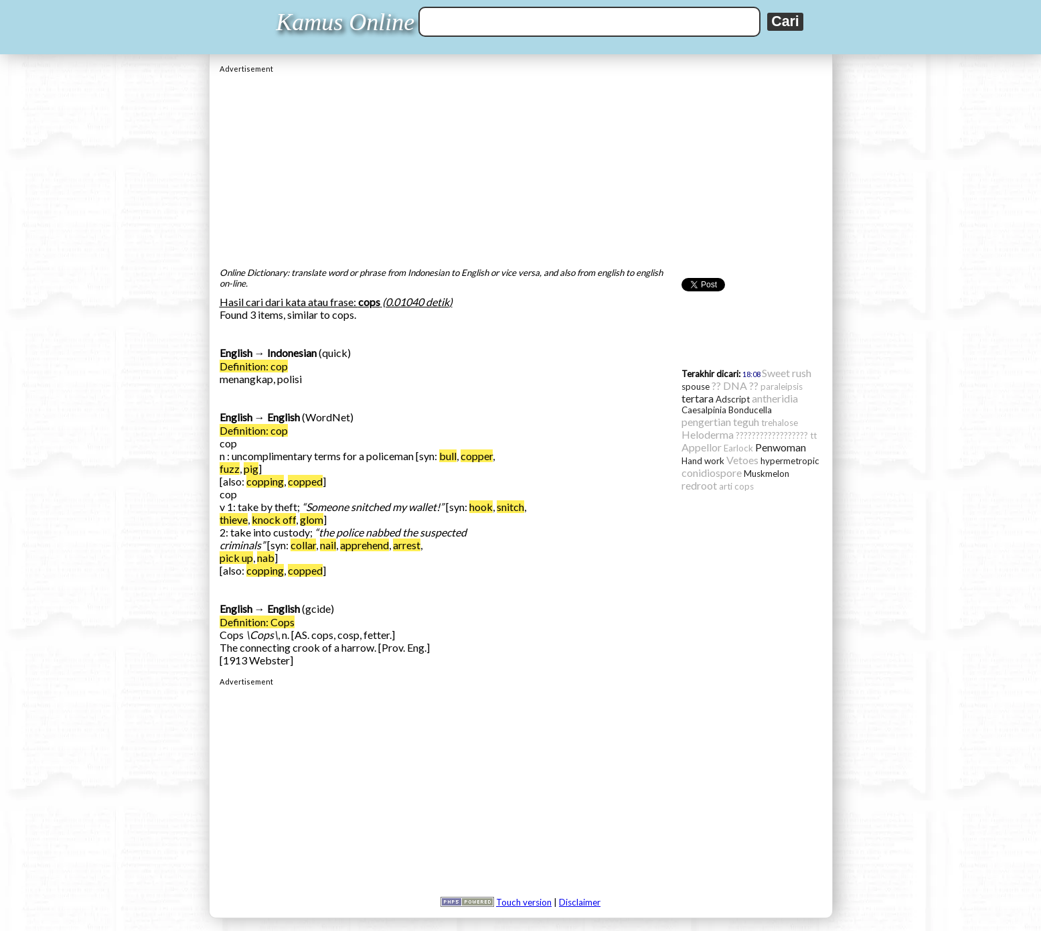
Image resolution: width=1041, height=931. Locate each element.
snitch (510, 506)
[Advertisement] (521, 167)
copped (305, 481)
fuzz (230, 468)
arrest (406, 545)
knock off (274, 519)
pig (251, 468)
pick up (236, 557)
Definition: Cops (257, 622)
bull (448, 455)
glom (311, 519)
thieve (234, 519)
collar (303, 545)
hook (481, 506)
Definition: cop (254, 366)
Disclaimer (579, 902)
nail (328, 545)
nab (265, 557)
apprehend (364, 545)
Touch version (524, 902)
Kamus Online (345, 22)
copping (265, 481)
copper (477, 455)
